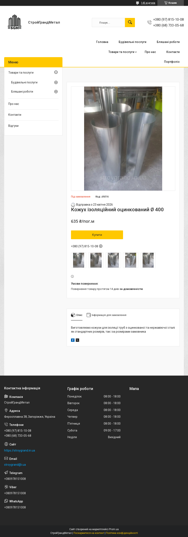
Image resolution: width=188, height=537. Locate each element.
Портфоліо (172, 61)
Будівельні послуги (132, 42)
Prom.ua (114, 529)
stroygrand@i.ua (15, 464)
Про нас (150, 52)
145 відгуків (148, 2)
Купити (97, 234)
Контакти (173, 52)
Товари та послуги (121, 52)
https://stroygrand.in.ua (19, 450)
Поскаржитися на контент (88, 533)
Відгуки (13, 125)
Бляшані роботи (168, 42)
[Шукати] (130, 22)
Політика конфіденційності (122, 533)
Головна (102, 42)
